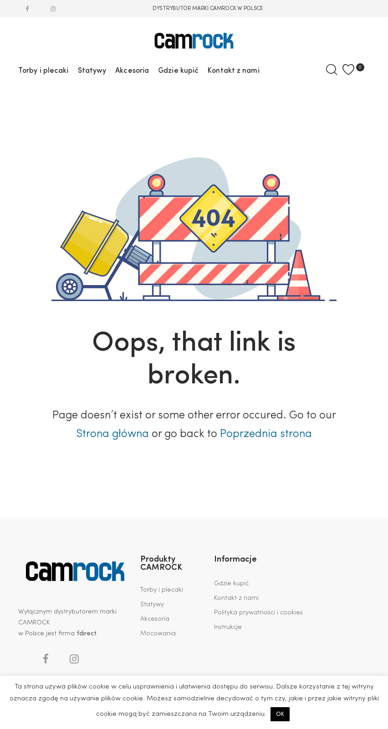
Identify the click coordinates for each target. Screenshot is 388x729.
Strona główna (112, 434)
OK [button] (280, 714)
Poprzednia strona (266, 434)
